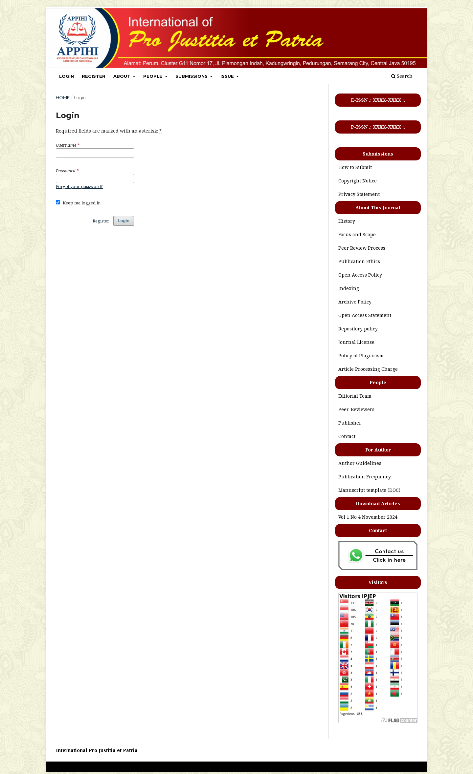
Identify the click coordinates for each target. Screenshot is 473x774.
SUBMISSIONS (192, 76)
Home (63, 97)
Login (123, 220)
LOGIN (66, 76)
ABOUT (122, 76)
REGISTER (93, 76)
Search (402, 76)
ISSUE (227, 76)
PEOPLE (153, 76)
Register (101, 221)
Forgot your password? (79, 186)
